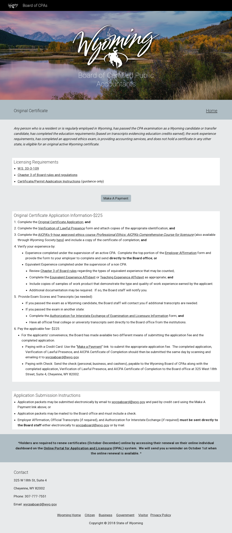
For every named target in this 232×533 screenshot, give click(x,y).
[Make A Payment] (116, 198)
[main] (116, 79)
